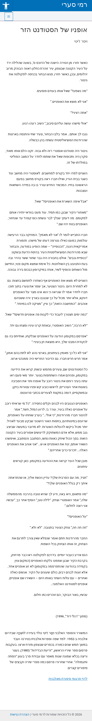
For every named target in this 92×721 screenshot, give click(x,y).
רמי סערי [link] (74, 4)
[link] (6, 6)
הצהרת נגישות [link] (19, 714)
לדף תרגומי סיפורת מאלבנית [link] (68, 678)
